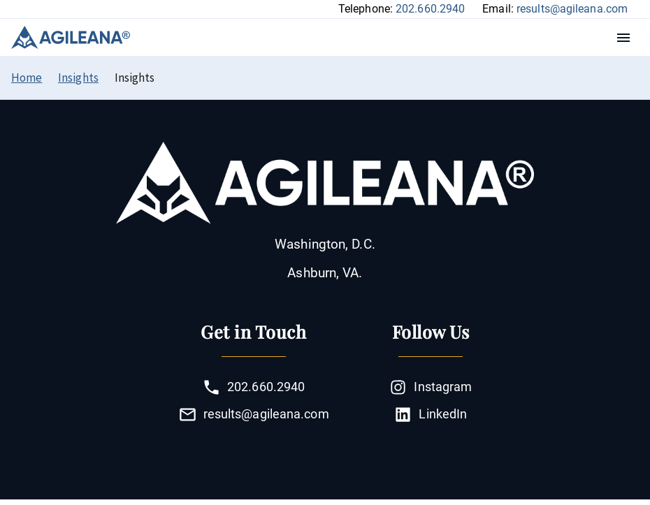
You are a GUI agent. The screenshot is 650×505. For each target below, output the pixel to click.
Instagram (430, 387)
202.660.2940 (430, 8)
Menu (627, 37)
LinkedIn (430, 414)
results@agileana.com (572, 8)
